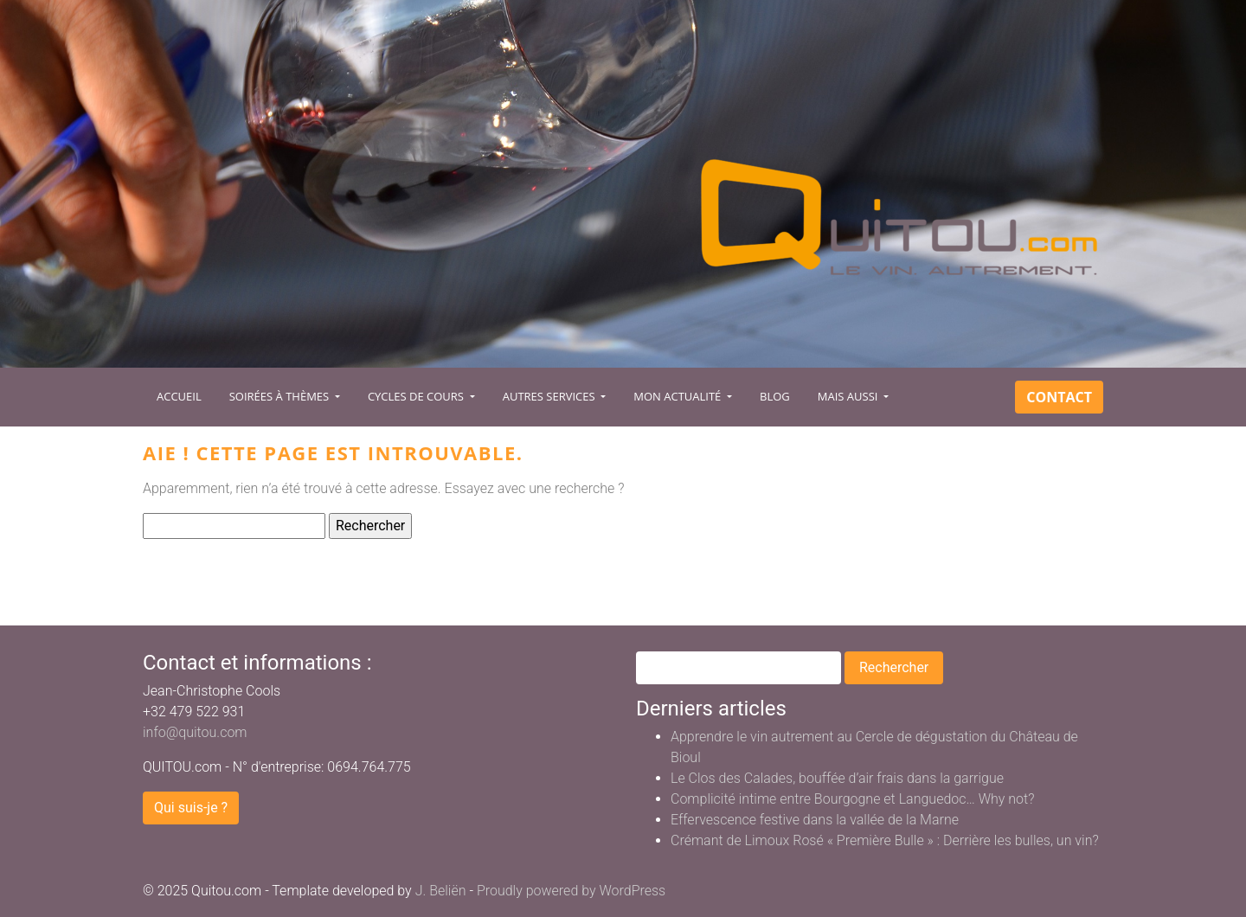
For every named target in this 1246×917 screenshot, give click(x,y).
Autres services (550, 396)
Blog (775, 396)
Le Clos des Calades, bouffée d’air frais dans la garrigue (837, 778)
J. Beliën (440, 890)
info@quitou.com (195, 732)
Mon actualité (678, 396)
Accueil (179, 396)
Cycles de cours (417, 396)
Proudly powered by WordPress (571, 890)
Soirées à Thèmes (280, 396)
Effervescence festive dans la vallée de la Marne (815, 819)
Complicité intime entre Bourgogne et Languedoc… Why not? (852, 799)
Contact (1059, 397)
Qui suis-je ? (191, 807)
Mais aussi (849, 396)
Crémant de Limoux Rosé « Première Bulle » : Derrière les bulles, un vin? (885, 840)
